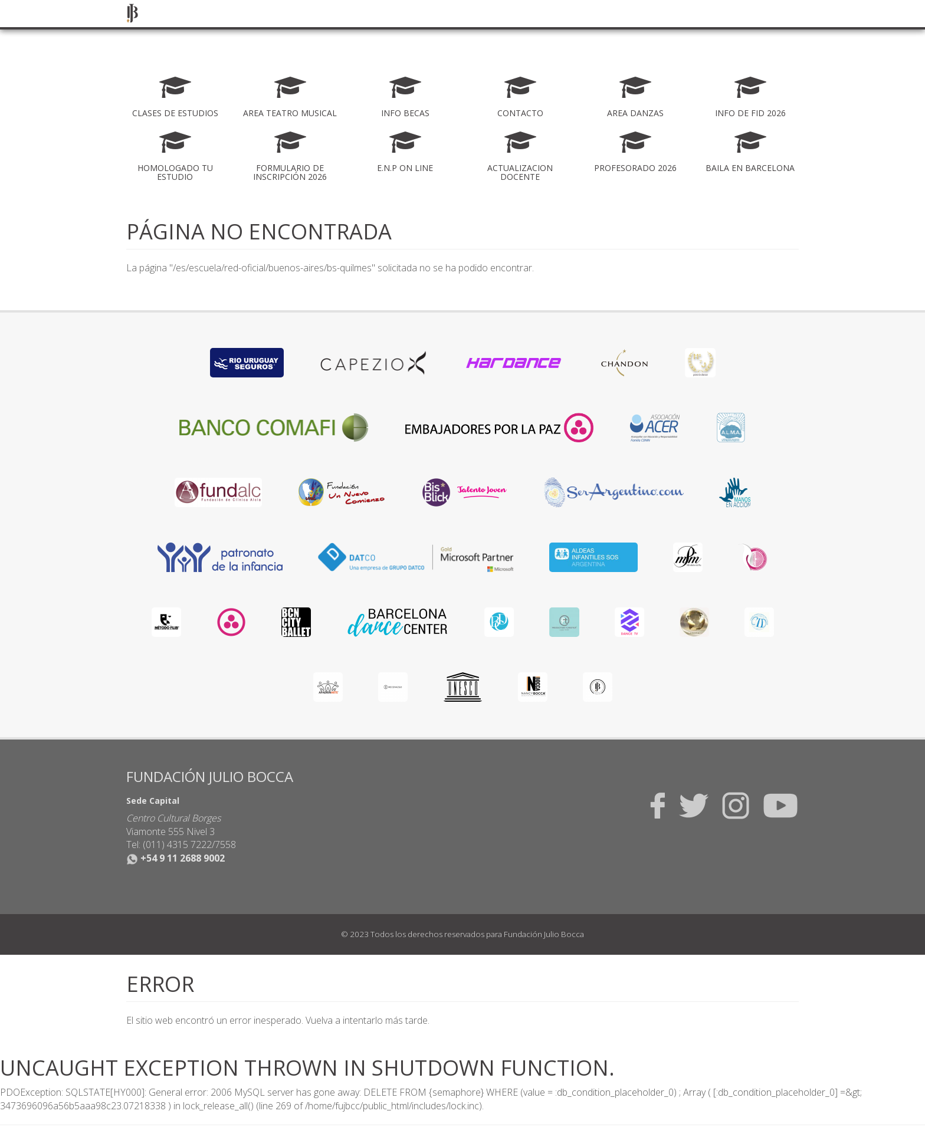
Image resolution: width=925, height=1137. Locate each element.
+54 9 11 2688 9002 (175, 858)
